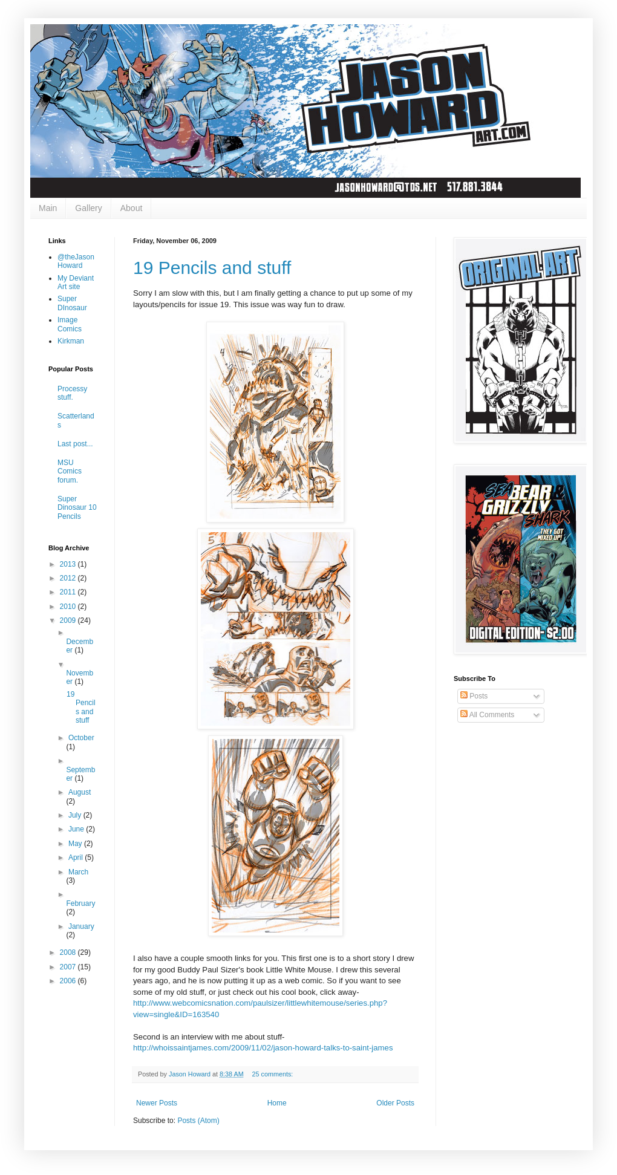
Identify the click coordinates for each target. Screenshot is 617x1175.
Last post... (75, 444)
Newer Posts (156, 1103)
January (81, 926)
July (75, 815)
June (77, 829)
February (80, 903)
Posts (474, 696)
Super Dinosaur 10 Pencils (77, 508)
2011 (69, 592)
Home (277, 1103)
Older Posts (395, 1103)
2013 (69, 564)
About (131, 208)
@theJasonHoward (75, 261)
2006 (69, 981)
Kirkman (70, 341)
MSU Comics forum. (69, 471)
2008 (69, 952)
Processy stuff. (72, 393)
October (81, 738)
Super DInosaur (72, 303)
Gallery (88, 208)
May (76, 843)
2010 (69, 606)
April (76, 857)
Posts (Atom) (198, 1120)
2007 (69, 967)
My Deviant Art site (75, 282)
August (79, 792)
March (78, 872)
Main (48, 208)
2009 (69, 620)
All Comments (487, 715)
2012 (69, 578)
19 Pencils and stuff (212, 268)
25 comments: (273, 1074)
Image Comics (69, 324)
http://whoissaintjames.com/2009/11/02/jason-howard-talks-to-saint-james (263, 1047)
